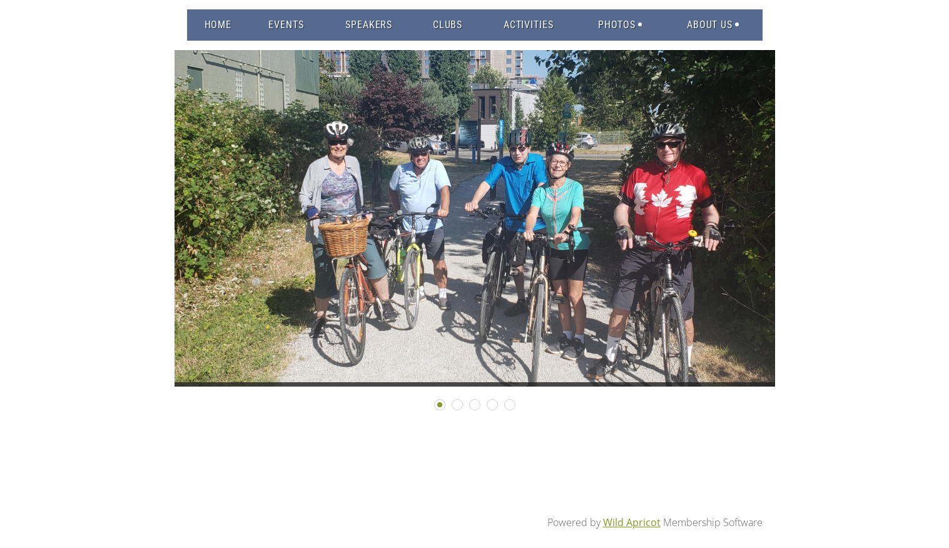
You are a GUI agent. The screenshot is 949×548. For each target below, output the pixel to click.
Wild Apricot (632, 522)
